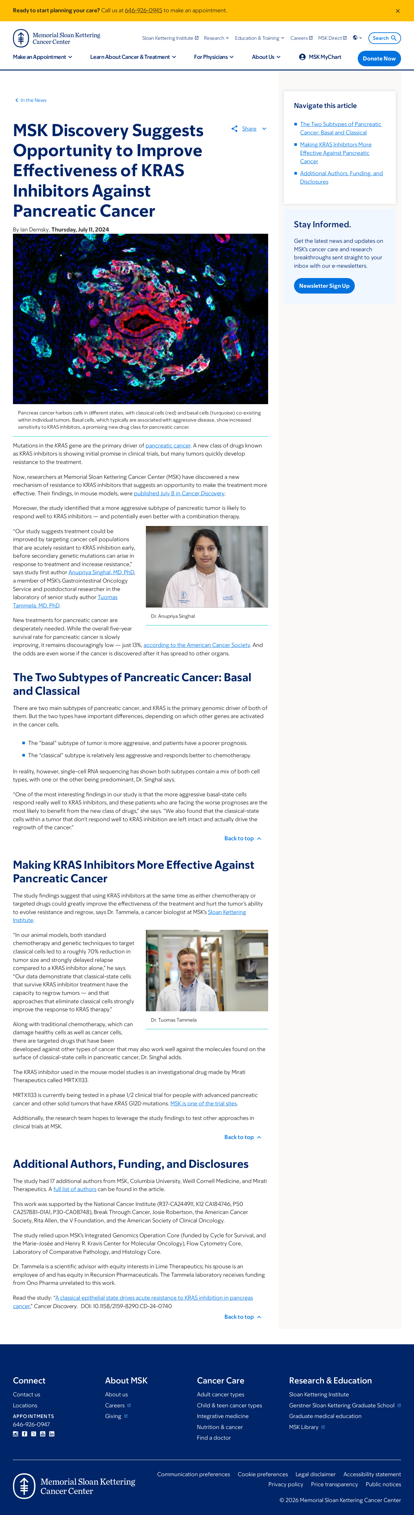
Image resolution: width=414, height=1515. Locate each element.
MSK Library (304, 1427)
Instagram (15, 1433)
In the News (34, 100)
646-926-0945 (143, 10)
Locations (25, 1405)
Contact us (26, 1394)
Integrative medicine (223, 1416)
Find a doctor (214, 1437)
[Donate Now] (379, 58)
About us (116, 1394)
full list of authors (74, 1189)
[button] (217, 38)
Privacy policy (285, 1484)
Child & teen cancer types (229, 1405)
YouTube (42, 1433)
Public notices (383, 1484)
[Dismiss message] (398, 10)
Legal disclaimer (316, 1474)
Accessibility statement (372, 1474)
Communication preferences (193, 1474)
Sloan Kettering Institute (319, 1394)
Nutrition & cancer (220, 1427)
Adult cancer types (220, 1394)
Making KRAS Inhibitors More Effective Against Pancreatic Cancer (336, 152)
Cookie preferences (263, 1474)
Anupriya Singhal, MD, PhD (101, 572)
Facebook (24, 1433)
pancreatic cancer (168, 445)
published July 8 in (179, 493)
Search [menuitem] (385, 38)
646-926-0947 (31, 1424)
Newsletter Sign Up (324, 286)
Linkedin (51, 1433)
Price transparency (334, 1484)
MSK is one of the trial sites (203, 1103)
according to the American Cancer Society (197, 645)
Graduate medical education (325, 1416)
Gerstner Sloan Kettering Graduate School (342, 1405)
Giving (114, 1416)
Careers (115, 1405)
